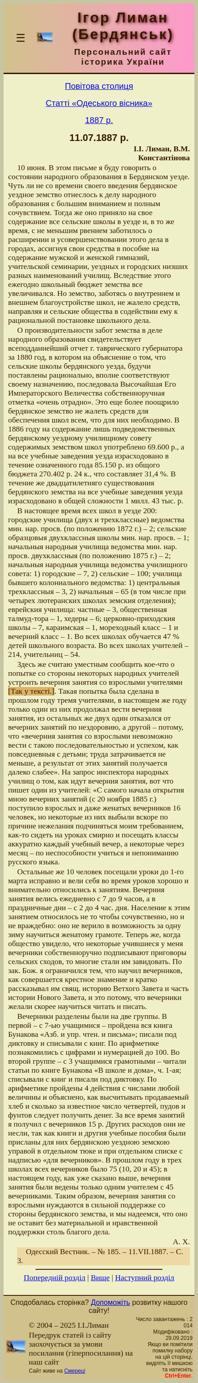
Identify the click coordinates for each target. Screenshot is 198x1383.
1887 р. (99, 120)
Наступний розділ (144, 1277)
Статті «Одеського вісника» (98, 103)
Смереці (74, 1371)
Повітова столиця (99, 86)
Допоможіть (110, 1302)
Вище (100, 1277)
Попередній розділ (55, 1277)
